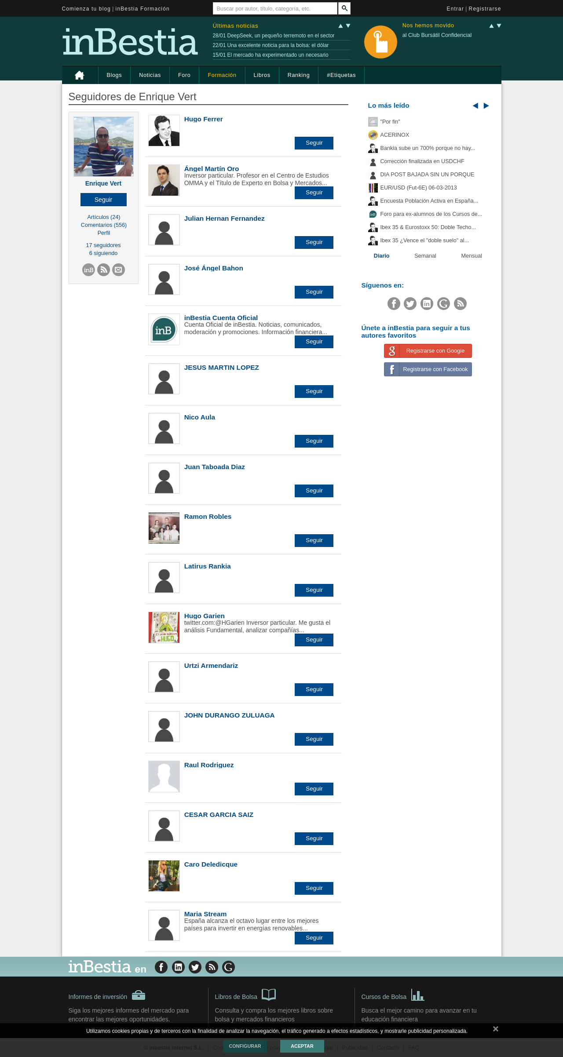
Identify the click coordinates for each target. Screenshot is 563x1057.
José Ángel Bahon (213, 268)
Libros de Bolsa (245, 994)
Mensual (472, 256)
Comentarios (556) (104, 225)
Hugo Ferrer (203, 119)
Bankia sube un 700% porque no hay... (427, 148)
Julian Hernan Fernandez (224, 218)
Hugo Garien (204, 616)
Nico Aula (199, 417)
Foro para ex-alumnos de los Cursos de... (431, 214)
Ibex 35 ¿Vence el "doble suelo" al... (424, 240)
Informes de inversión (107, 995)
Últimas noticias (236, 25)
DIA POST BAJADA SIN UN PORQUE (427, 174)
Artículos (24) (104, 217)
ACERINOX (394, 135)
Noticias (150, 75)
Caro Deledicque (211, 864)
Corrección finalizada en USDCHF (422, 161)
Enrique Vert (103, 183)
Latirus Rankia (207, 566)
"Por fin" (390, 122)
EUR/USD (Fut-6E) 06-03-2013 (418, 188)
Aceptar (302, 1046)
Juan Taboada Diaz (214, 466)
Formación (222, 75)
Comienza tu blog (86, 9)
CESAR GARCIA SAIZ (219, 814)
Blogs (114, 75)
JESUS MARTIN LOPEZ (221, 367)
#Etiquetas (341, 75)
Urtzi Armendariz (211, 665)
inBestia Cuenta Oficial (221, 317)
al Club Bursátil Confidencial (437, 35)
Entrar (455, 9)
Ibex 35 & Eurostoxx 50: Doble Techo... (428, 227)
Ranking (299, 75)
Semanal (425, 256)
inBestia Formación (143, 9)
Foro (184, 75)
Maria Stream (205, 914)
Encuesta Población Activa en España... (429, 201)
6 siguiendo (103, 253)
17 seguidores (103, 245)
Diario (382, 256)
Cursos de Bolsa (393, 994)
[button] (103, 199)
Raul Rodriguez (209, 765)
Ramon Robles (208, 516)
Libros (262, 75)
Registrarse (485, 9)
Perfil (104, 233)
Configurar (245, 1046)
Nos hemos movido (428, 26)
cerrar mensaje (495, 1030)
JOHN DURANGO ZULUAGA (229, 715)
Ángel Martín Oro (211, 168)
